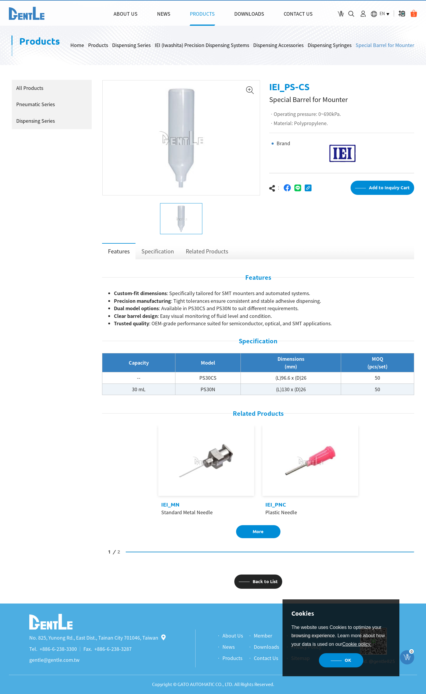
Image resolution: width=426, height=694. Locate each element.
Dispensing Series (131, 44)
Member (263, 635)
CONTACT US (298, 13)
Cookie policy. (356, 644)
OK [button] (348, 660)
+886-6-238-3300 (58, 648)
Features (119, 251)
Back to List (265, 581)
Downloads (266, 646)
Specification (157, 251)
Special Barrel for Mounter (385, 44)
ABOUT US (126, 13)
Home (77, 44)
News (228, 646)
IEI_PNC (275, 504)
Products (98, 44)
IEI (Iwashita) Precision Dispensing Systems (202, 44)
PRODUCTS (202, 13)
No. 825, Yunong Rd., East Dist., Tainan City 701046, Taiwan (97, 637)
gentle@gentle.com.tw (54, 659)
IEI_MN (170, 504)
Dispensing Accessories (278, 44)
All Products (29, 87)
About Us (232, 635)
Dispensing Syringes (329, 44)
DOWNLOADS (249, 13)
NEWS (163, 13)
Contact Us (266, 657)
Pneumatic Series (35, 104)
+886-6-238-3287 (113, 648)
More (258, 531)
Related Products (207, 251)
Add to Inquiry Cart (389, 187)
